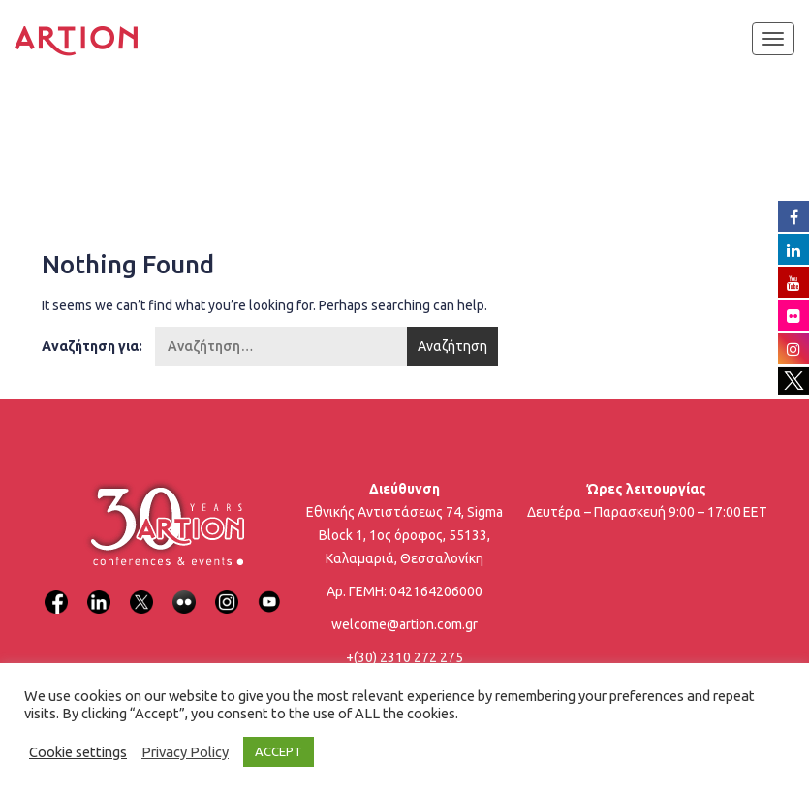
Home (73, 140)
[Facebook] (56, 590)
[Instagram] (226, 590)
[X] (141, 590)
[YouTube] (269, 590)
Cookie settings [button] (78, 752)
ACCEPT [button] (278, 751)
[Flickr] (184, 590)
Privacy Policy (185, 752)
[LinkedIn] (98, 590)
